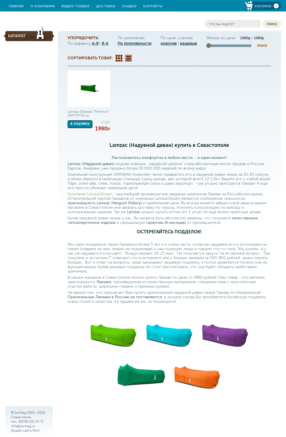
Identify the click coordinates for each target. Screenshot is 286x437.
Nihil (35, 431)
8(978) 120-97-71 (31, 422)
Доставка (105, 5)
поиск (272, 24)
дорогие (169, 43)
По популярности (134, 43)
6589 (105, 122)
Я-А (105, 43)
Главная (16, 5)
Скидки (129, 5)
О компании (42, 5)
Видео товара (75, 5)
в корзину (80, 123)
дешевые (188, 43)
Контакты (153, 5)
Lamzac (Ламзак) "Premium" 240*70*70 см (88, 114)
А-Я (95, 43)
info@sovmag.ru (23, 426)
